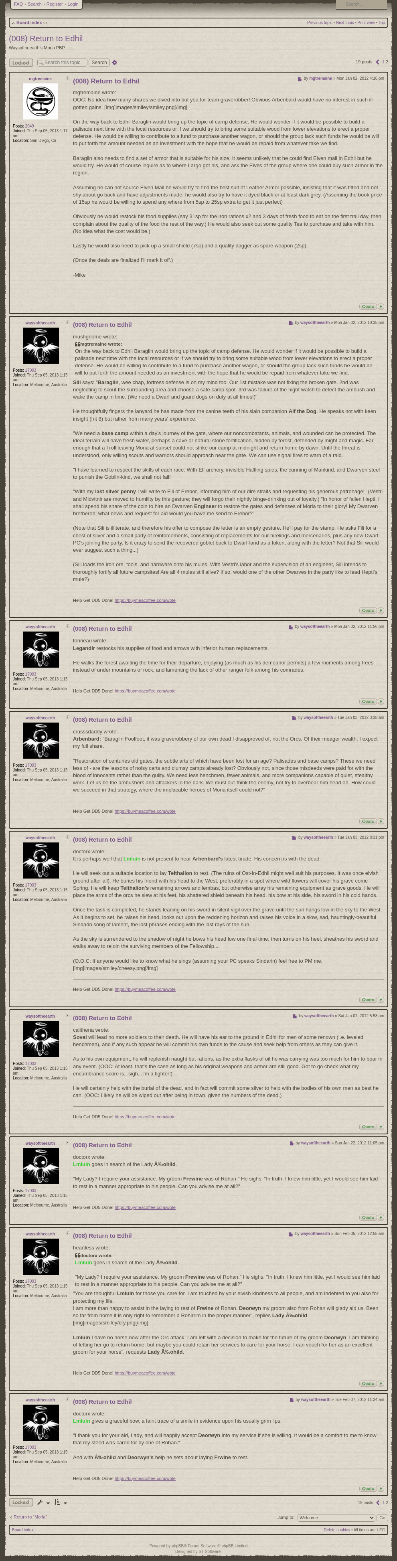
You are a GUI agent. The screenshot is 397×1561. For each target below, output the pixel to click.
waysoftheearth (40, 323)
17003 (30, 370)
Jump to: (285, 1517)
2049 (29, 126)
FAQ (18, 4)
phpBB (178, 1546)
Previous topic (319, 22)
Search (35, 4)
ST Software (209, 1551)
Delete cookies (337, 1530)
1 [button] (383, 61)
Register (55, 4)
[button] (377, 61)
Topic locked (21, 1502)
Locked (21, 63)
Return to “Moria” (30, 1516)
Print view (366, 22)
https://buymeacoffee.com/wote (145, 600)
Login (73, 4)
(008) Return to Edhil (46, 38)
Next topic (345, 22)
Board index (29, 22)
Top (382, 22)
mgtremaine (40, 79)
